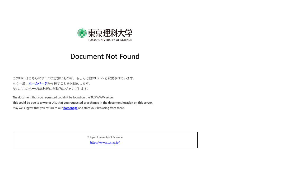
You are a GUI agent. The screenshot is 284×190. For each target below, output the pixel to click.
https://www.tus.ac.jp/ (105, 142)
